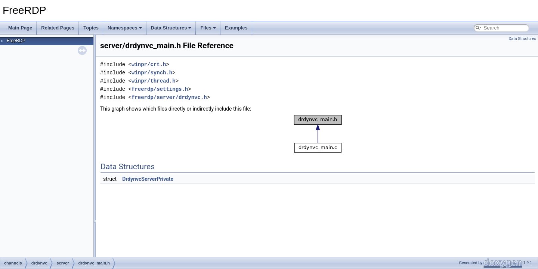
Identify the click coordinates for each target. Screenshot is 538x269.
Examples (236, 28)
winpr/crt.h (149, 64)
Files (208, 28)
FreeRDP (16, 40)
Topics (91, 28)
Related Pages (57, 28)
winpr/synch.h (152, 72)
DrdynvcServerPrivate (147, 179)
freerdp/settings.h (160, 89)
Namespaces (125, 28)
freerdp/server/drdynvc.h (169, 97)
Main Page (20, 28)
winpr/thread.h (154, 80)
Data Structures (171, 28)
